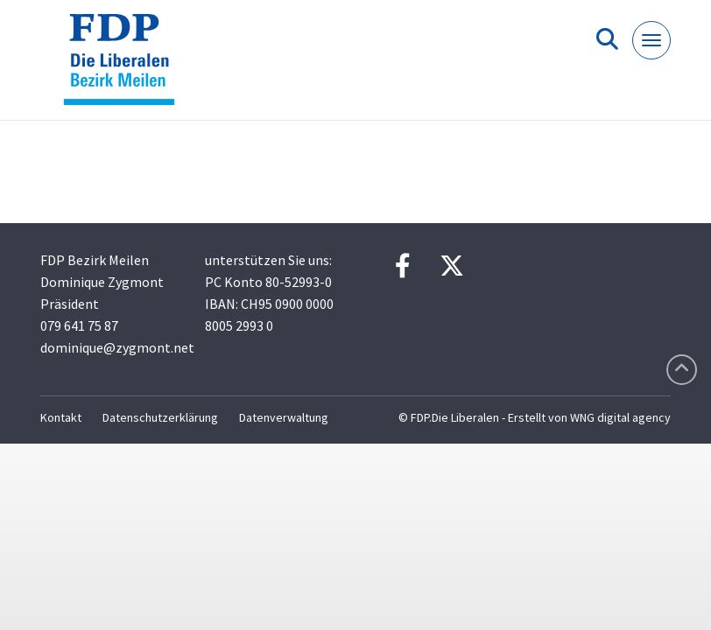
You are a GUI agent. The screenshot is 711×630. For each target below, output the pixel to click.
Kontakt (60, 417)
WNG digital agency (620, 417)
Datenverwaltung (283, 417)
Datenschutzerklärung (160, 417)
